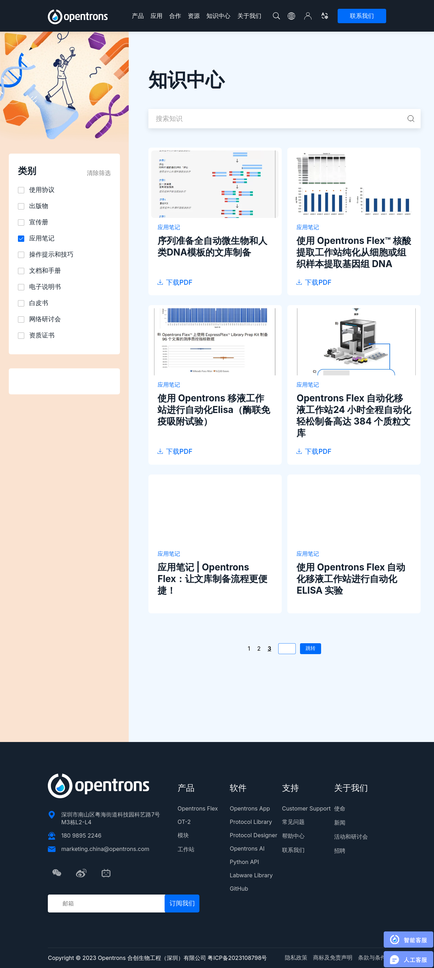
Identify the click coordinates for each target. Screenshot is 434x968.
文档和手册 (45, 270)
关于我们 (249, 15)
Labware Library (251, 875)
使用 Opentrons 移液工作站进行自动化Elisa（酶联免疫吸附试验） (214, 410)
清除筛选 (99, 172)
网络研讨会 (45, 319)
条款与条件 (372, 957)
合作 (175, 15)
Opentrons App (250, 808)
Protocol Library (251, 821)
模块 (183, 835)
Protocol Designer (253, 835)
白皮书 (38, 302)
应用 (156, 15)
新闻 (339, 822)
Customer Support (306, 808)
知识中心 (218, 15)
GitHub (239, 888)
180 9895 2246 (81, 835)
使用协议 (42, 189)
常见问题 (293, 821)
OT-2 (184, 821)
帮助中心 (293, 835)
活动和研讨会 (351, 836)
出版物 (38, 205)
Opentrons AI (247, 848)
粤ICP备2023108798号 (237, 957)
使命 (339, 808)
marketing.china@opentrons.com (105, 848)
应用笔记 (42, 238)
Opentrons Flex (198, 808)
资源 (194, 15)
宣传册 (38, 222)
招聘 (339, 850)
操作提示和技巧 (51, 254)
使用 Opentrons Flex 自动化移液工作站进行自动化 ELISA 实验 (350, 579)
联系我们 (362, 15)
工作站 (186, 849)
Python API (244, 861)
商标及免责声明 (332, 957)
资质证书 (42, 335)
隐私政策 (296, 957)
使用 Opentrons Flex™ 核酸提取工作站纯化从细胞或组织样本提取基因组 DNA (353, 252)
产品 (138, 15)
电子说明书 (45, 286)
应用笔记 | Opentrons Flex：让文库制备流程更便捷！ (212, 579)
